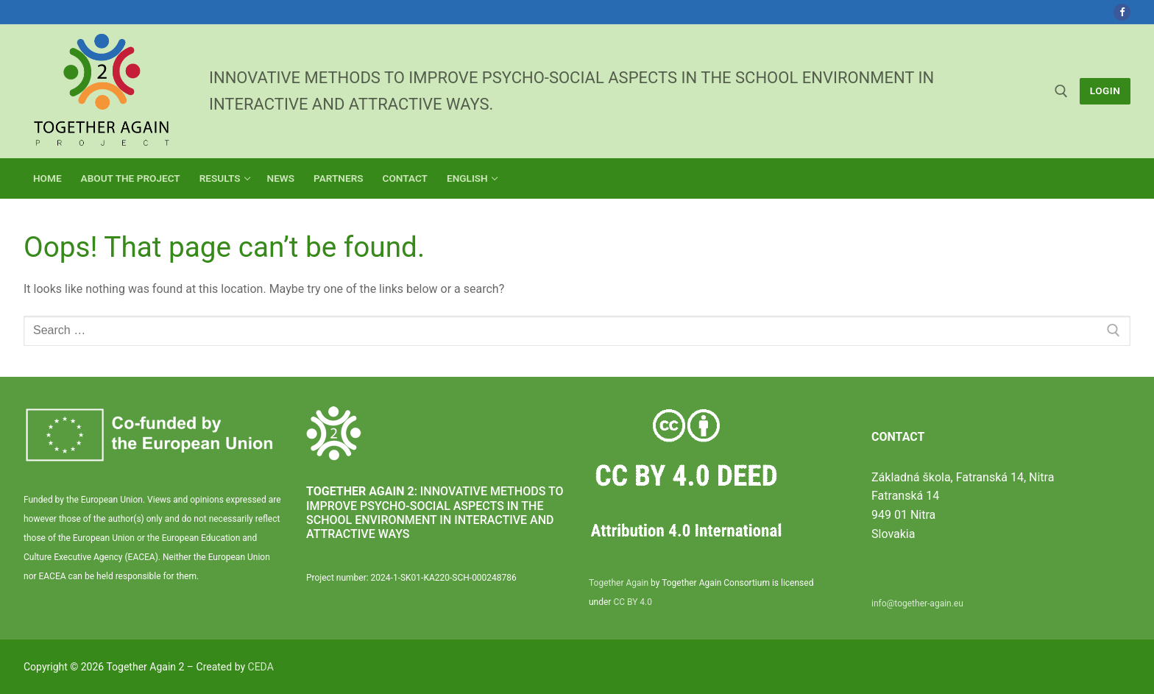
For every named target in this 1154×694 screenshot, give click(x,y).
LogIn (1105, 90)
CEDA (261, 667)
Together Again (618, 583)
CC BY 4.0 (632, 602)
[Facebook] (1122, 12)
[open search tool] (1061, 91)
